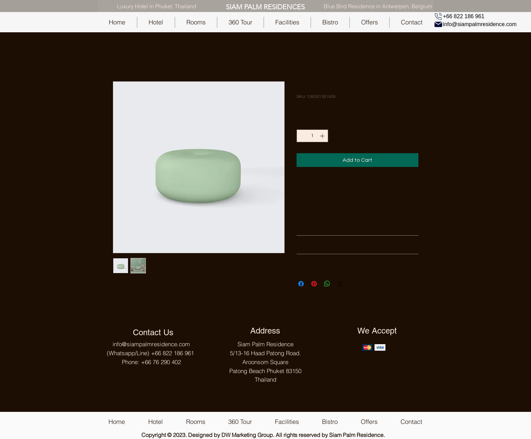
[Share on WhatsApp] (327, 284)
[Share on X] (340, 284)
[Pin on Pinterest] (314, 284)
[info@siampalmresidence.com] (476, 24)
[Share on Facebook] (301, 284)
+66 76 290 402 (161, 361)
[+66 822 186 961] (460, 16)
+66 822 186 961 (172, 353)
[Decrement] (302, 136)
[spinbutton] (312, 136)
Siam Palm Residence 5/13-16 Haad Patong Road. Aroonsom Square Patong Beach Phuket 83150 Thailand (265, 361)
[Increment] (323, 136)
